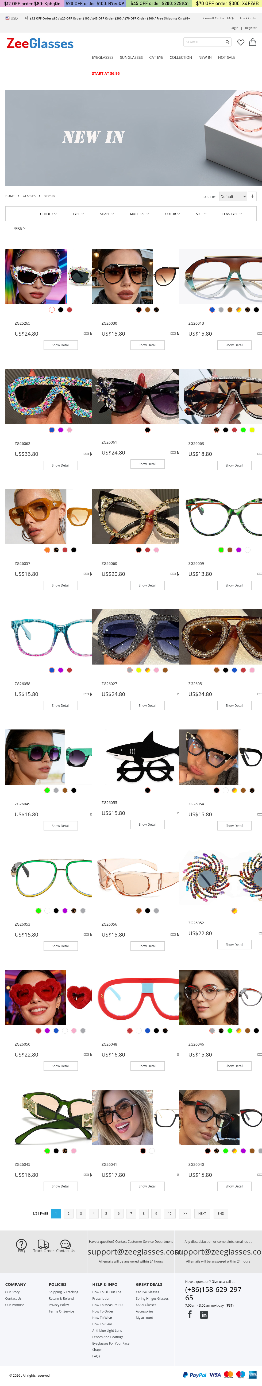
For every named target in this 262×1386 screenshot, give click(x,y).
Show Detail (61, 345)
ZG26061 (109, 442)
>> (185, 1213)
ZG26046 (196, 1044)
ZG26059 (196, 563)
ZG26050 (22, 1044)
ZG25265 (22, 323)
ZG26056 (109, 924)
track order (248, 18)
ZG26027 (109, 683)
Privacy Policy (59, 1305)
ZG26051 (196, 683)
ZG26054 (196, 803)
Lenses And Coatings (107, 1337)
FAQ (21, 1250)
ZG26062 (22, 443)
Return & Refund (61, 1298)
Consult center (213, 18)
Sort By (209, 197)
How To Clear (102, 1324)
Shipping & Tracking (63, 1292)
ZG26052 (196, 922)
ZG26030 (109, 323)
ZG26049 (22, 803)
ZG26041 (109, 1164)
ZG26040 (196, 1164)
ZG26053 (22, 924)
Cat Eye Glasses (147, 1292)
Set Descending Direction (252, 196)
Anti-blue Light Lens (107, 1330)
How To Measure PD (107, 1305)
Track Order (43, 1250)
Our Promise (14, 1305)
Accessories (144, 1311)
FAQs (230, 18)
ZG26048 (109, 1044)
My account (144, 1317)
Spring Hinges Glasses (152, 1298)
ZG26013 (196, 323)
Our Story (12, 1292)
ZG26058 (22, 683)
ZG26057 (22, 563)
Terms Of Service (61, 1311)
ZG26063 (196, 443)
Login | (236, 28)
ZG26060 (109, 563)
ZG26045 (22, 1164)
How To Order (102, 1311)
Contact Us (65, 1250)
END (221, 1213)
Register (251, 28)
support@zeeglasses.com (134, 1251)
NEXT (202, 1213)
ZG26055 (109, 802)
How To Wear (102, 1317)
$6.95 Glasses (146, 1305)
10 (170, 1213)
